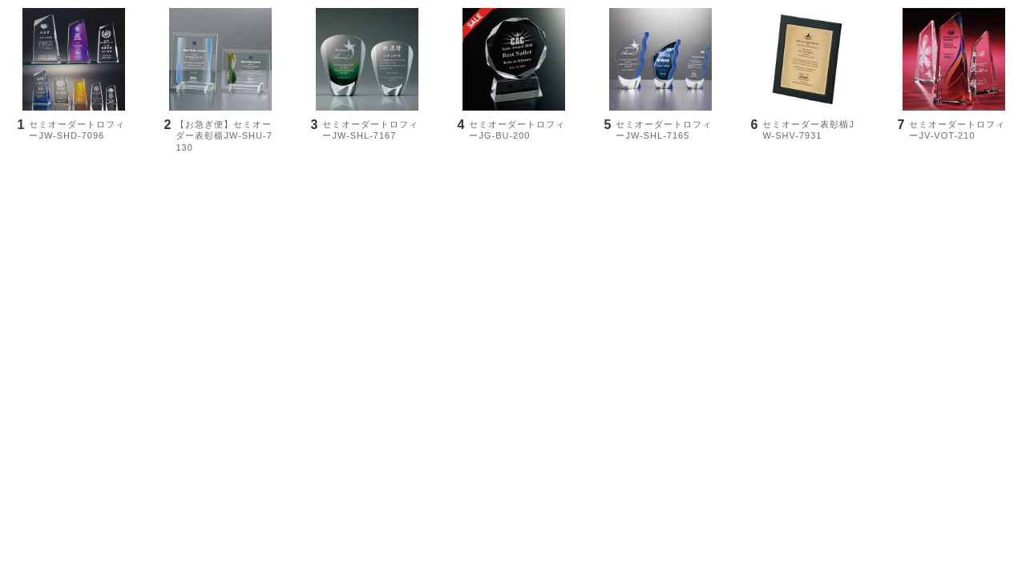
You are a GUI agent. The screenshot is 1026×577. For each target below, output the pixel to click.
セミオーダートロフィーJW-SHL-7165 (664, 129)
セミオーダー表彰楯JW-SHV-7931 (808, 129)
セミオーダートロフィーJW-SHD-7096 (77, 129)
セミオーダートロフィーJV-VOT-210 (957, 129)
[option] (73, 90)
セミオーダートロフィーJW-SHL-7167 (370, 129)
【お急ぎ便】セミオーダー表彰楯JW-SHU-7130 (224, 135)
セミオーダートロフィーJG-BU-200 (517, 129)
